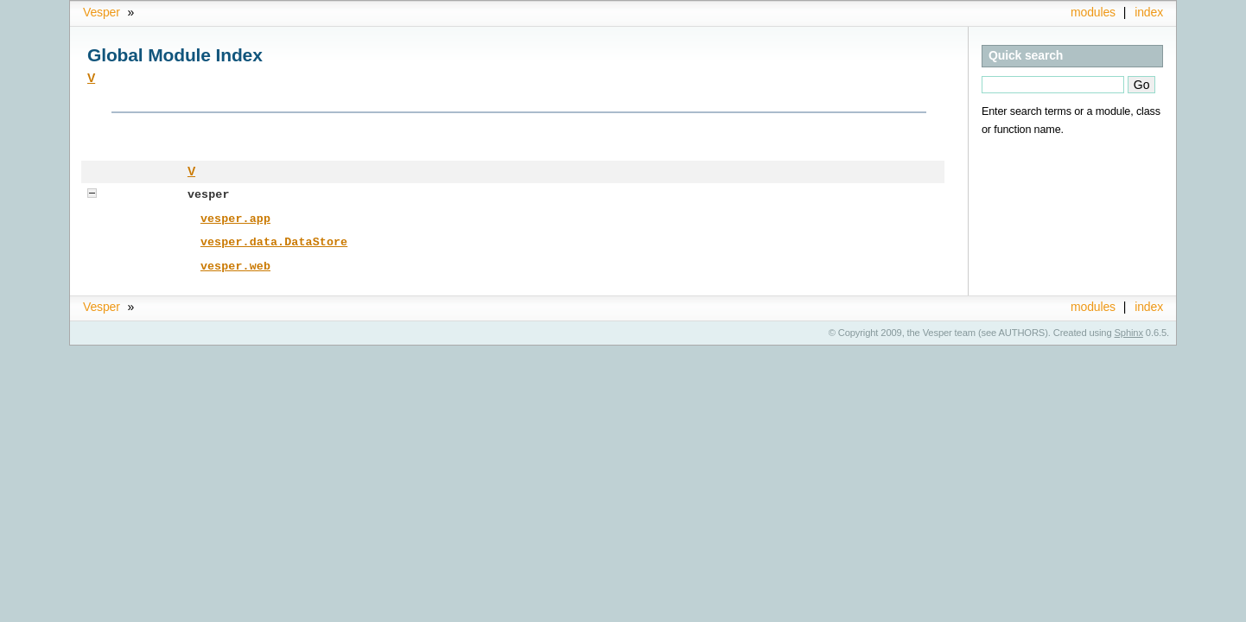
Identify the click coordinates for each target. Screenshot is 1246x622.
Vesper (101, 12)
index (1149, 12)
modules (1093, 12)
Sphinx (1129, 330)
